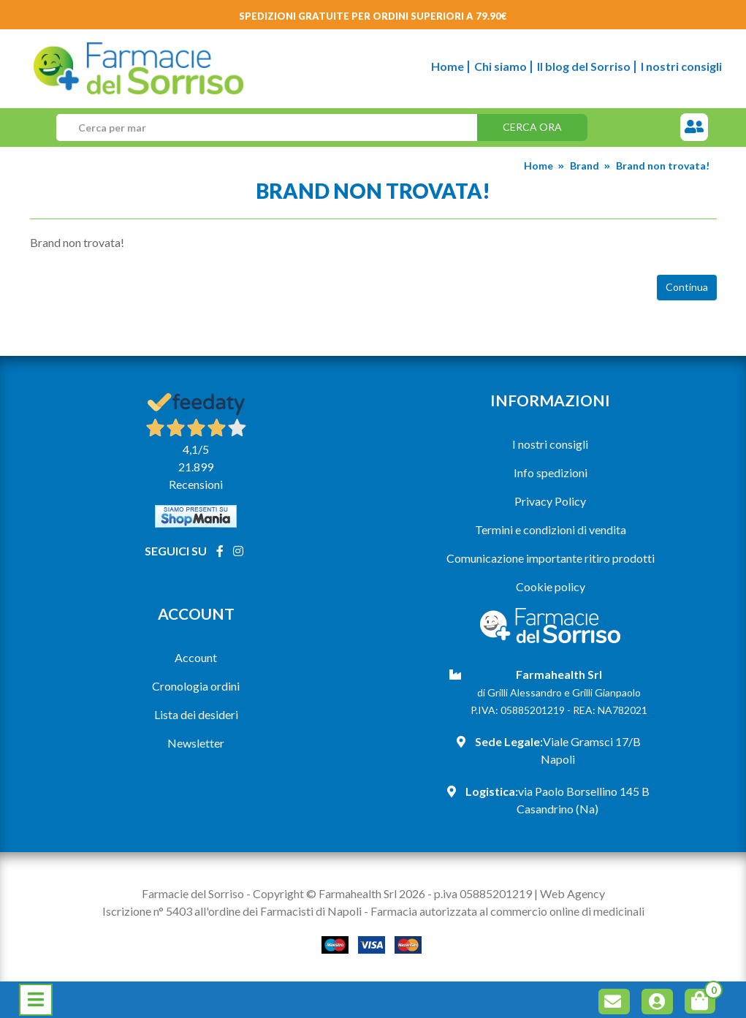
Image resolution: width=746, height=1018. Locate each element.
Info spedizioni (550, 472)
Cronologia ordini (196, 686)
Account (196, 657)
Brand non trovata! (662, 165)
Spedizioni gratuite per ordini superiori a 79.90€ (373, 16)
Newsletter (195, 743)
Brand (584, 165)
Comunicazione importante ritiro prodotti (550, 558)
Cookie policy (550, 586)
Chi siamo (500, 66)
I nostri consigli (681, 66)
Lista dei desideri (196, 714)
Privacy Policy (550, 501)
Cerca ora (532, 127)
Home (447, 66)
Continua (687, 287)
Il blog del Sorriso (584, 66)
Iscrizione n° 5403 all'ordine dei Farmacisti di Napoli (232, 911)
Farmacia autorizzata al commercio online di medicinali (507, 911)
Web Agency (572, 893)
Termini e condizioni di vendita (550, 529)
